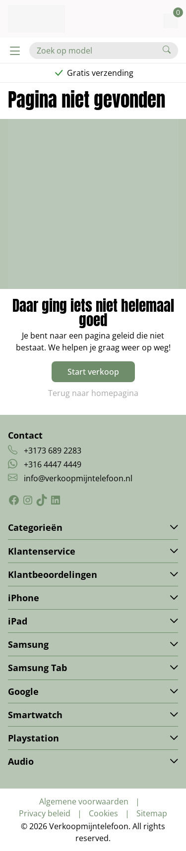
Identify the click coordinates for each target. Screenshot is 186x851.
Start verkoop (93, 371)
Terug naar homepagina (93, 393)
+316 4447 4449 (52, 464)
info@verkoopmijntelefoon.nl (78, 478)
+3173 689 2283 (52, 450)
